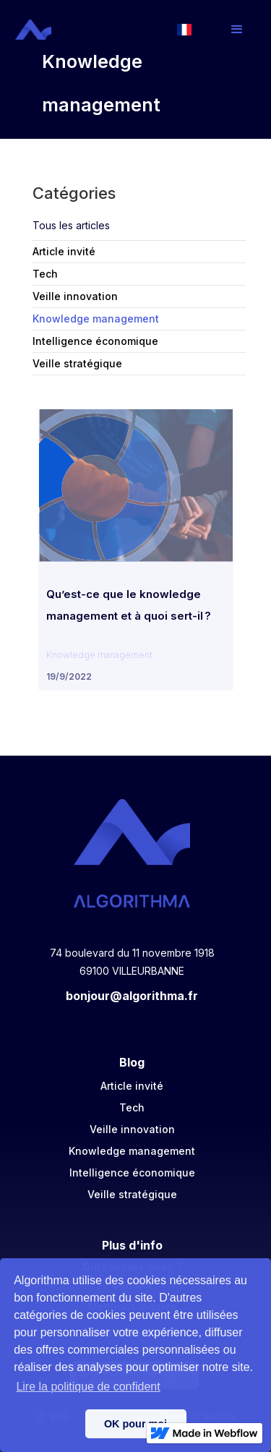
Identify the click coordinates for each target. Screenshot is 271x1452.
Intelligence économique (132, 1172)
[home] (35, 30)
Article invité (131, 1086)
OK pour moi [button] (135, 1424)
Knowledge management (132, 1151)
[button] (237, 29)
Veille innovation (132, 1129)
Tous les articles (71, 225)
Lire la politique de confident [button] (88, 1386)
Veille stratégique (132, 1194)
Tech (132, 1107)
